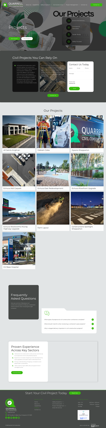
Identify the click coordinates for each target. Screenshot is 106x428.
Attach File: (72, 81)
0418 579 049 (11, 412)
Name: (71, 68)
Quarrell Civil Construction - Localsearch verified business (83, 415)
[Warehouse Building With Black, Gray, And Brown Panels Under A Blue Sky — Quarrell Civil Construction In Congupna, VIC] (69, 298)
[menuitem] (28, 4)
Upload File (72, 83)
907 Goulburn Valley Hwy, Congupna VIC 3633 (20, 415)
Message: (71, 73)
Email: (78, 68)
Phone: (87, 68)
